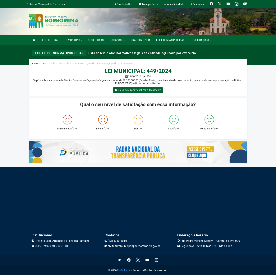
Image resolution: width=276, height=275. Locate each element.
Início (35, 63)
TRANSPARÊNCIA (140, 40)
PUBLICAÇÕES (202, 40)
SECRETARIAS (97, 40)
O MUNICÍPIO (74, 40)
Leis (44, 63)
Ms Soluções (124, 270)
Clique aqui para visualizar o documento (138, 90)
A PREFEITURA (50, 40)
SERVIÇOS (118, 40)
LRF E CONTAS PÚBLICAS (171, 40)
